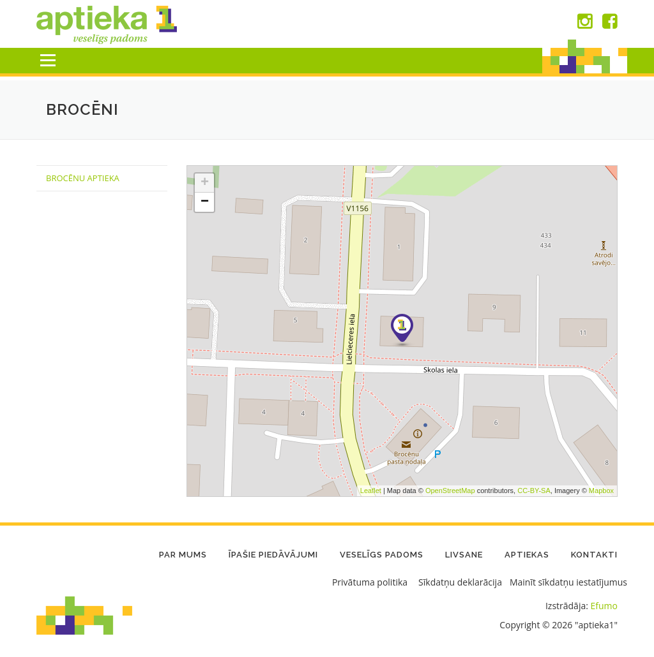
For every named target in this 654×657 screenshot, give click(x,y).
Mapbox (601, 490)
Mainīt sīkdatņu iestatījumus (568, 582)
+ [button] (205, 183)
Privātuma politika (369, 582)
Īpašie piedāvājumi (273, 554)
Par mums (183, 554)
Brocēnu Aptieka (82, 178)
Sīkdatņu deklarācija (460, 582)
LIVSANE (464, 554)
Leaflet (370, 490)
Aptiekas (527, 554)
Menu (47, 60)
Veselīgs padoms (381, 554)
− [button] (205, 202)
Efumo (604, 606)
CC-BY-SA (534, 490)
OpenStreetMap (450, 490)
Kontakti (594, 554)
